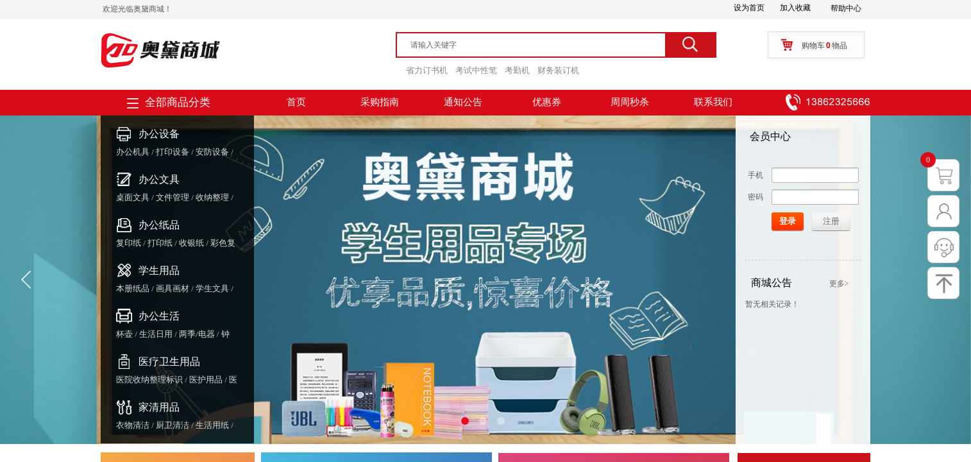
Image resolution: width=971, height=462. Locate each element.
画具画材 (172, 288)
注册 (831, 221)
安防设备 (212, 152)
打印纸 (160, 243)
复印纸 (128, 243)
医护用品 (206, 379)
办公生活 (159, 316)
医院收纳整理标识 (149, 379)
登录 (787, 221)
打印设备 (172, 152)
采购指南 (379, 102)
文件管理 (172, 197)
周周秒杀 (630, 102)
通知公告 (463, 102)
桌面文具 (132, 197)
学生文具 (212, 288)
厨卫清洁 (172, 425)
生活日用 (156, 334)
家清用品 (159, 407)
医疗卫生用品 (169, 361)
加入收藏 (795, 7)
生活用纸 (212, 425)
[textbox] (537, 45)
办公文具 (159, 179)
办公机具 (132, 152)
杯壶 (124, 334)
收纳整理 (212, 197)
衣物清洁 (132, 425)
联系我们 (713, 102)
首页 (296, 102)
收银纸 (191, 243)
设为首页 (749, 7)
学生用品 (159, 270)
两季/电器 (197, 334)
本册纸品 (132, 288)
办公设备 (159, 133)
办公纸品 (159, 224)
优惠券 (546, 102)
